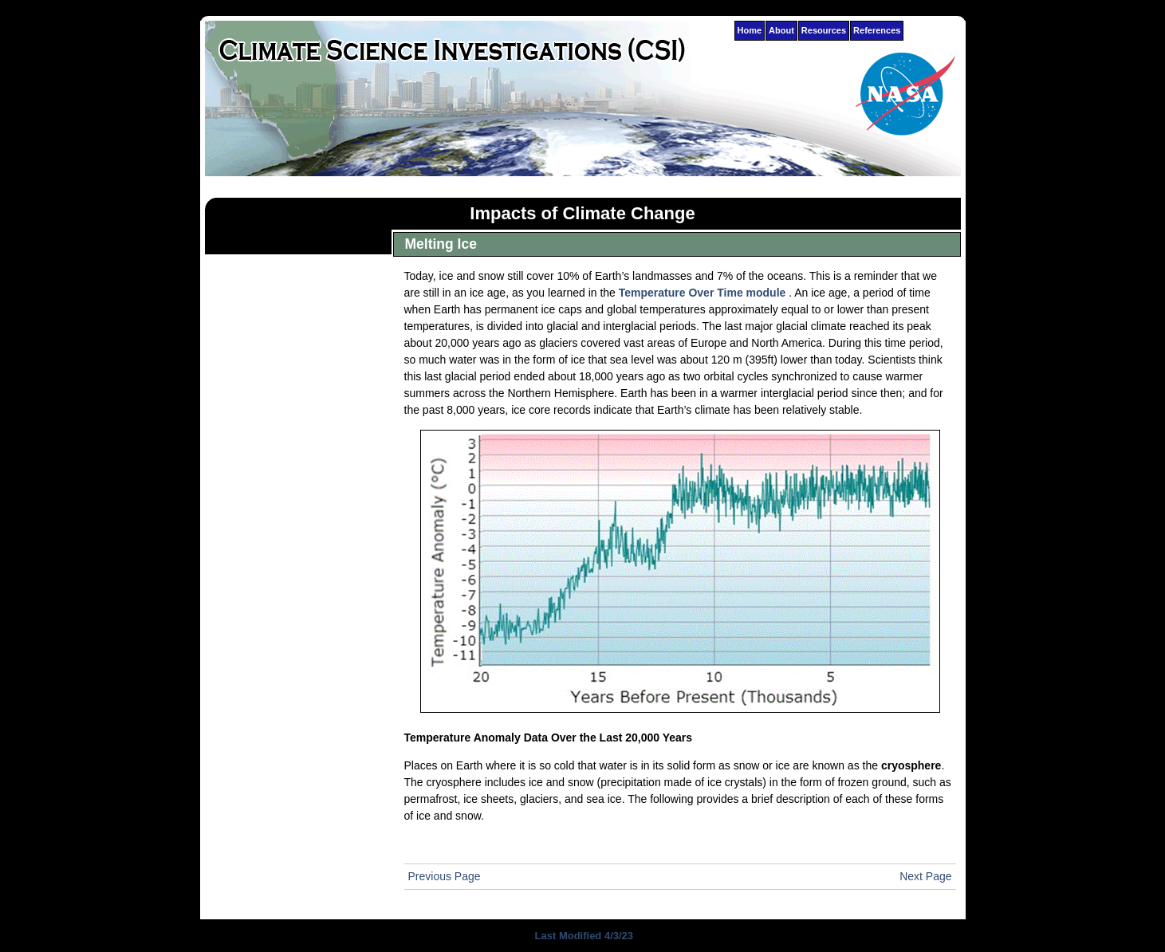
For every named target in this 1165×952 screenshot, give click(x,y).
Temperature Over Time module (702, 292)
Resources (823, 30)
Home (750, 30)
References (876, 30)
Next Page (925, 876)
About (781, 30)
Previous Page (444, 876)
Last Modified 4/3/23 (582, 936)
